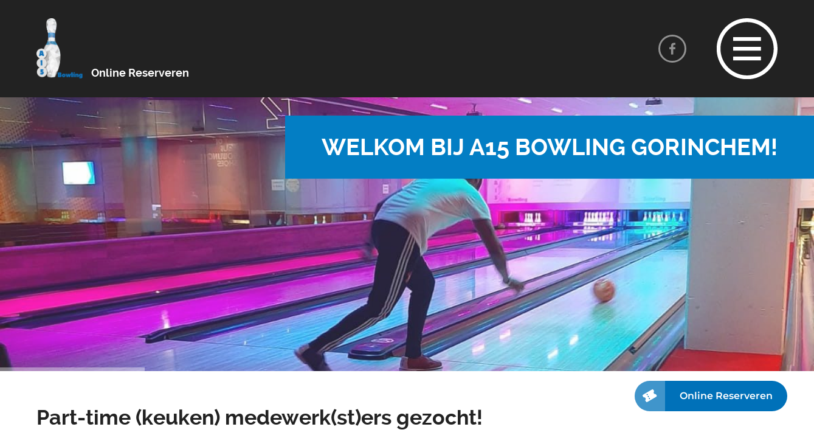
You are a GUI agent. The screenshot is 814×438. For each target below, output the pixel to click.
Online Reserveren (140, 72)
